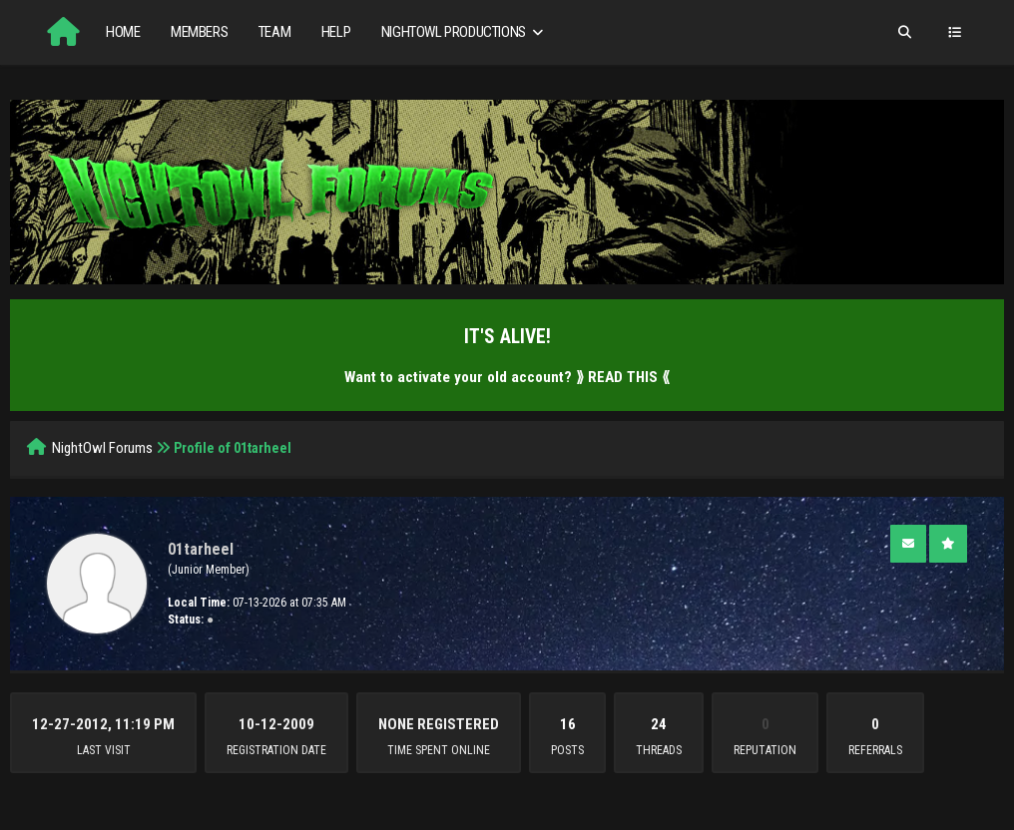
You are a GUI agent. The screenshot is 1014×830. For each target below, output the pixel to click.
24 (659, 724)
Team (274, 32)
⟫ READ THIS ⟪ (623, 377)
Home (123, 32)
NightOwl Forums (102, 448)
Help (335, 32)
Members (199, 32)
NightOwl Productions (464, 32)
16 (568, 724)
